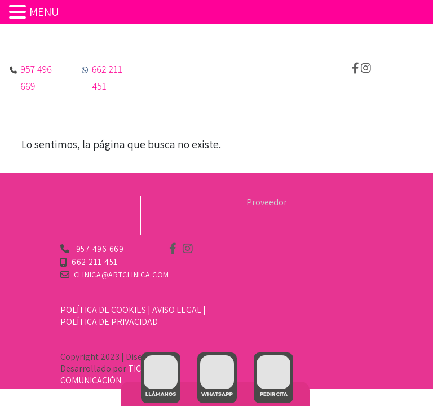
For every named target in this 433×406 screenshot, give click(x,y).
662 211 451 (95, 262)
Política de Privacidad (109, 322)
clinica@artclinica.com (121, 275)
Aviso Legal (176, 310)
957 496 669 (99, 249)
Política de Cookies (103, 310)
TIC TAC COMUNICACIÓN (109, 374)
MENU (44, 12)
